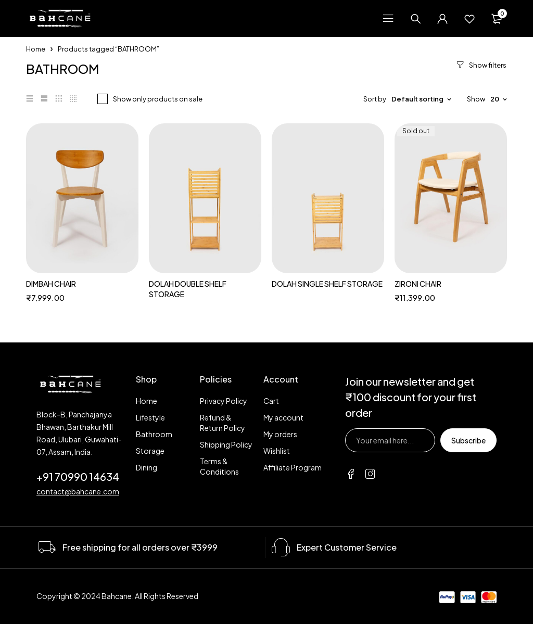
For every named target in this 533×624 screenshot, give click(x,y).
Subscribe (468, 440)
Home (35, 49)
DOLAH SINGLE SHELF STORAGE (327, 283)
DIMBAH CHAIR (51, 283)
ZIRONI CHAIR (418, 283)
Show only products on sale (157, 99)
